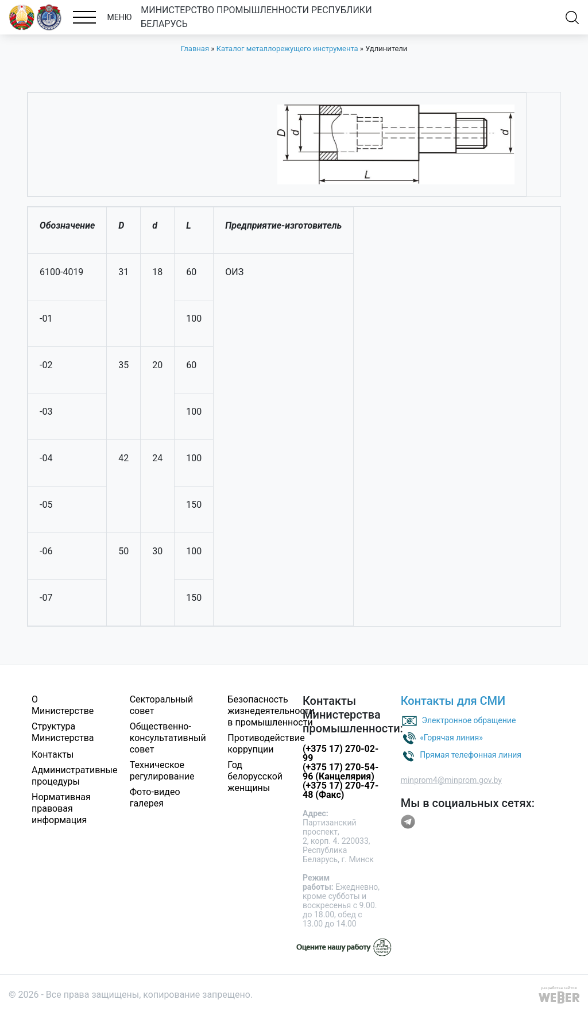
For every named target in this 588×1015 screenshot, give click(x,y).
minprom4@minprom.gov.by (451, 780)
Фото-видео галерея (155, 797)
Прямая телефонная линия (470, 754)
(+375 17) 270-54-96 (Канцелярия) (340, 772)
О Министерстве (63, 705)
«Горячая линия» (451, 737)
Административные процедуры (75, 776)
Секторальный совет (162, 705)
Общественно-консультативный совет (168, 738)
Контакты (53, 754)
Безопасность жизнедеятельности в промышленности (270, 711)
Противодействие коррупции (265, 743)
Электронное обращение (469, 719)
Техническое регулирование (162, 770)
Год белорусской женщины (255, 776)
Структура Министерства (63, 732)
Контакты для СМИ (453, 701)
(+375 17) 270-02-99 (340, 753)
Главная (195, 48)
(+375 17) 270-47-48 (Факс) (340, 790)
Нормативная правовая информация (61, 808)
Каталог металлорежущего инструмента (287, 48)
